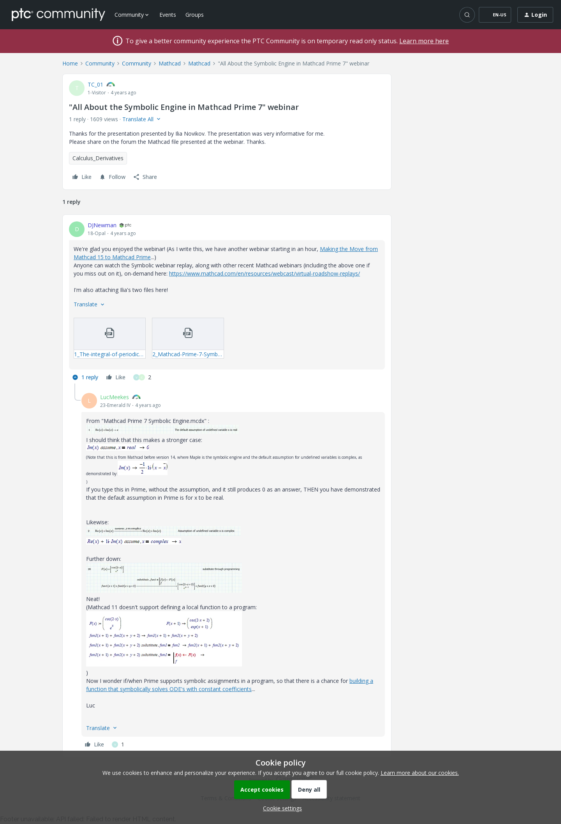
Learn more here (424, 41)
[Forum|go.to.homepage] (58, 14)
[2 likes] (142, 377)
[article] (227, 302)
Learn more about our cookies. (420, 772)
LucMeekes (114, 397)
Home (70, 63)
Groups (194, 14)
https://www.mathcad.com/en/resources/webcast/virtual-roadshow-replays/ (264, 273)
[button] (495, 15)
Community (100, 63)
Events (167, 14)
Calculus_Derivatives (97, 158)
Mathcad (170, 63)
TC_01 (95, 84)
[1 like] (118, 744)
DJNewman (102, 225)
